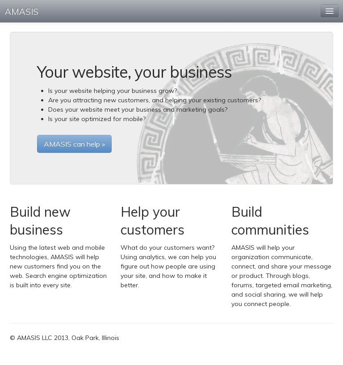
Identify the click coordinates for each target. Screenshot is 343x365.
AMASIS (21, 11)
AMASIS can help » (74, 143)
